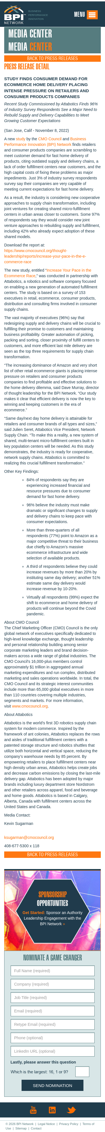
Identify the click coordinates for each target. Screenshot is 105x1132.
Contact (36, 1128)
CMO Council (49, 139)
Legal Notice (46, 1124)
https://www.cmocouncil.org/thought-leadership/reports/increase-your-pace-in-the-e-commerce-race (45, 256)
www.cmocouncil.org (30, 706)
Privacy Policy (68, 1124)
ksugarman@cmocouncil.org (29, 837)
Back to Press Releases (52, 58)
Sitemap (21, 1128)
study (20, 139)
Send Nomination (52, 1085)
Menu (86, 15)
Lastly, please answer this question (43, 1062)
